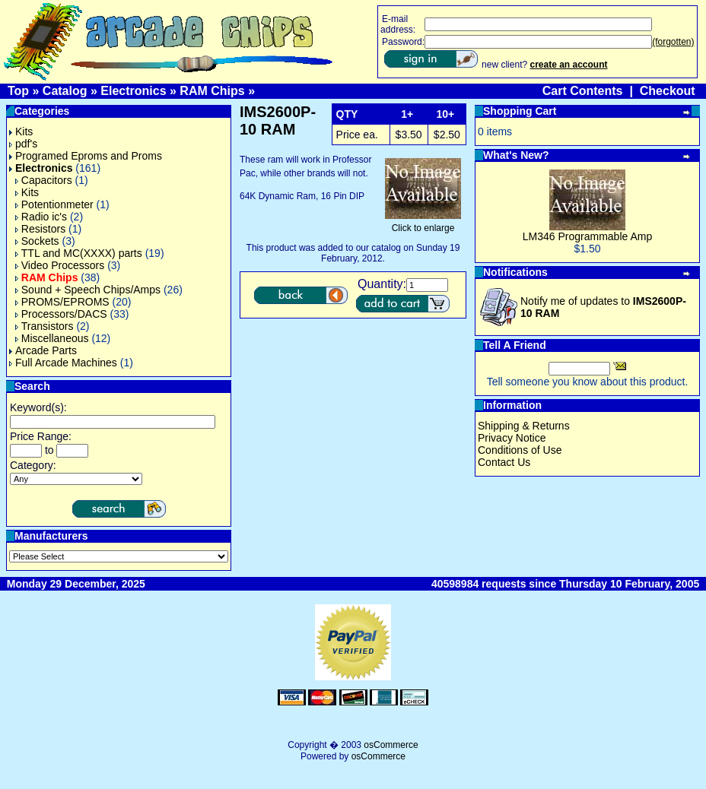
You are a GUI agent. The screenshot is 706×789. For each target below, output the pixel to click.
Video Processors (59, 265)
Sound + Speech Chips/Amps (88, 290)
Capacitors (43, 180)
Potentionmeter (54, 204)
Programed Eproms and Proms (85, 156)
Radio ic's (41, 217)
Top (18, 90)
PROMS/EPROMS (62, 302)
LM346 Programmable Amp (587, 236)
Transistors (44, 326)
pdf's (23, 144)
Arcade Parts (43, 350)
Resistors (40, 229)
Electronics (133, 90)
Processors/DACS (61, 314)
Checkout (667, 90)
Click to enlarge (423, 223)
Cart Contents (582, 90)
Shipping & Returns (524, 426)
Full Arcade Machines (63, 362)
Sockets (37, 241)
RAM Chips (212, 90)
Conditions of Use (520, 450)
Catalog (65, 90)
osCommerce (391, 745)
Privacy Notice (511, 438)
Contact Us (504, 462)
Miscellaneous (52, 338)
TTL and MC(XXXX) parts (78, 253)
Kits (21, 131)
